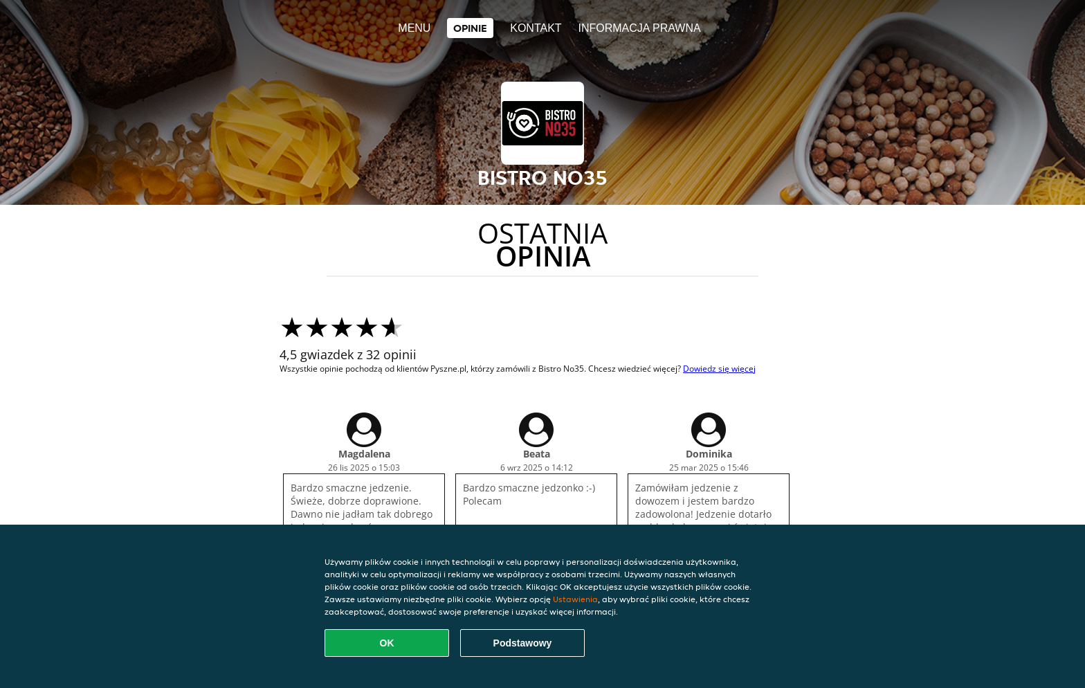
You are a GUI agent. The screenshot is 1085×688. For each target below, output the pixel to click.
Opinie (470, 28)
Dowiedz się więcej (719, 368)
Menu (414, 28)
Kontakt (535, 28)
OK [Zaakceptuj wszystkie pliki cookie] (387, 643)
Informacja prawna (639, 28)
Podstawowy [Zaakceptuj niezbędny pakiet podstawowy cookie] (522, 643)
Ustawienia (575, 599)
